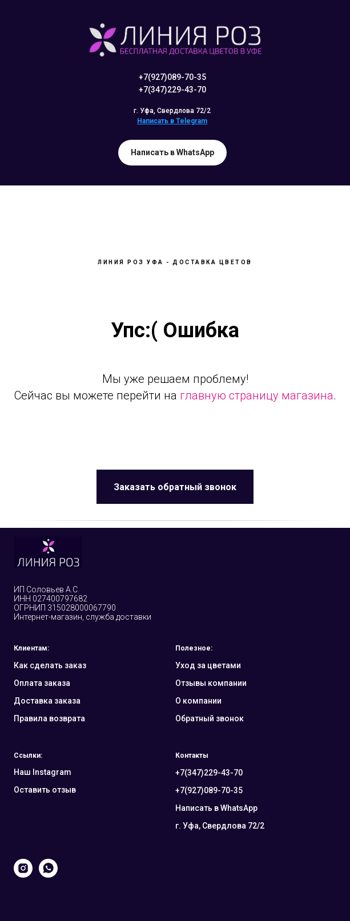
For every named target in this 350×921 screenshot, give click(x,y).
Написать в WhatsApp (216, 808)
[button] (175, 486)
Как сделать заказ (50, 665)
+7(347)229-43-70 (172, 89)
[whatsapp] (48, 874)
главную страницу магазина (256, 395)
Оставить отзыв (45, 789)
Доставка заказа (47, 700)
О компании (198, 700)
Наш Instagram (42, 772)
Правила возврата (49, 718)
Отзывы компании (211, 683)
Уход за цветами (208, 665)
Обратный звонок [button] (209, 718)
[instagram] (23, 874)
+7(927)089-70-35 (172, 77)
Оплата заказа (42, 683)
